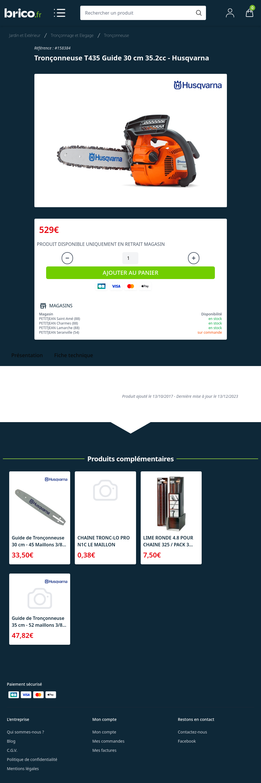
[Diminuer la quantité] (67, 258)
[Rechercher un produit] (137, 13)
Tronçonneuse (116, 35)
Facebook (187, 741)
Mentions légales (23, 768)
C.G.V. (12, 750)
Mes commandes (108, 741)
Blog (11, 741)
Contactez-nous (192, 732)
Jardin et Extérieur (24, 35)
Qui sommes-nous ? (25, 732)
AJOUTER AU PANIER (130, 272)
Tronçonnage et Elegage (72, 35)
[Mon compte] (230, 13)
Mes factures (104, 750)
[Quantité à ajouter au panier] (130, 258)
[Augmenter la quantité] (193, 258)
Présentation (27, 355)
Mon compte (104, 732)
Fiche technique (73, 355)
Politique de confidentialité (32, 759)
